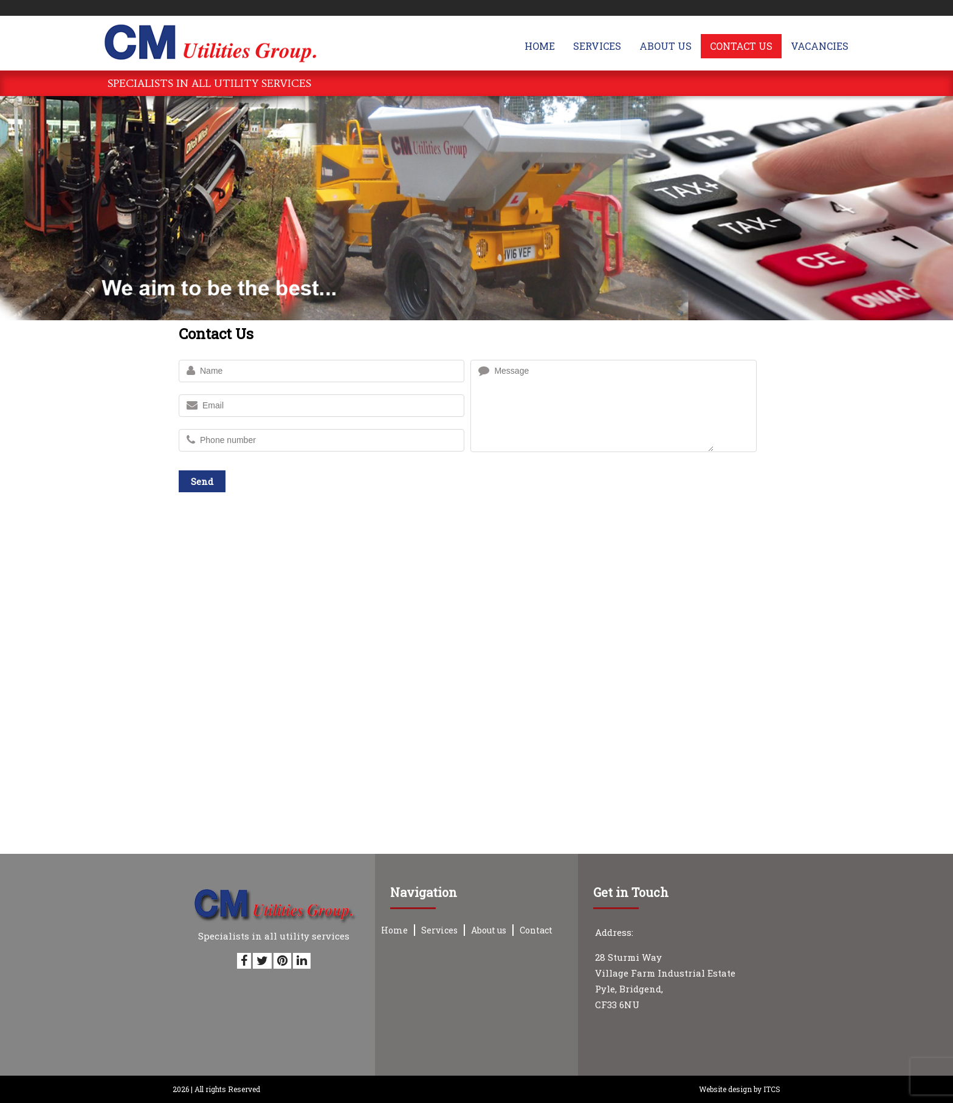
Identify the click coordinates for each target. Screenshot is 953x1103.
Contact (536, 930)
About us (488, 930)
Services (439, 930)
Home (394, 930)
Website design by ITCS (739, 1089)
